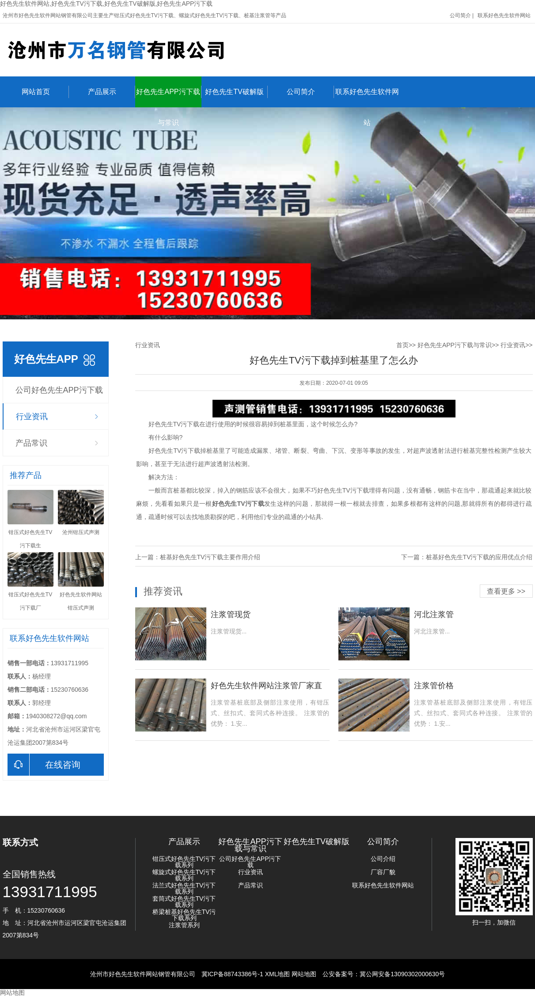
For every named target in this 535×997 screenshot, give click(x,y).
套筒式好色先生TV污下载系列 (184, 901)
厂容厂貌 (383, 872)
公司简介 (460, 15)
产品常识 (31, 443)
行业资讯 (32, 416)
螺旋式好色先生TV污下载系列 (184, 875)
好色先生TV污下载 (238, 503)
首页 (402, 345)
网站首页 (45, 92)
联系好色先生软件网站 (504, 15)
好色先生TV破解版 (236, 92)
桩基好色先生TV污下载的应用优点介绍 (479, 557)
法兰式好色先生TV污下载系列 (184, 888)
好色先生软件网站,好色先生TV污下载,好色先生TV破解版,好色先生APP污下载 (106, 3)
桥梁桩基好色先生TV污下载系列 (184, 915)
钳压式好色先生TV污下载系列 (184, 862)
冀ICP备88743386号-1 (232, 974)
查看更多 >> (506, 591)
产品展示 (111, 92)
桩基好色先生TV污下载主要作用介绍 (210, 557)
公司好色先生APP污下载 (59, 390)
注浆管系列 (184, 925)
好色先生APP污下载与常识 (168, 96)
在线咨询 (44, 765)
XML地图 (277, 974)
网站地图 (304, 974)
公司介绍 (383, 859)
